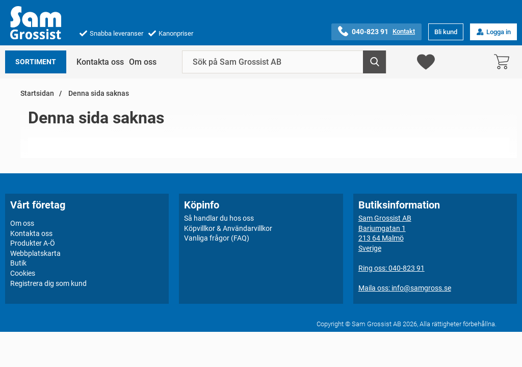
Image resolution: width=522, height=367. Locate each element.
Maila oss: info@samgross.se (404, 288)
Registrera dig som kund (48, 283)
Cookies (22, 273)
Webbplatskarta (35, 253)
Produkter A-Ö (32, 243)
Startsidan (37, 93)
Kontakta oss (100, 62)
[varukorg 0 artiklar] (504, 61)
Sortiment (35, 62)
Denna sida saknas (98, 93)
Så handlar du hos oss (219, 218)
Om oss (142, 62)
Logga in (493, 32)
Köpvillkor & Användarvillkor (228, 228)
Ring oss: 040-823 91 (391, 268)
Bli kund (445, 32)
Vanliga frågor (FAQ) (216, 238)
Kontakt (404, 31)
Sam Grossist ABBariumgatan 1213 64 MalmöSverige (384, 233)
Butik (18, 263)
